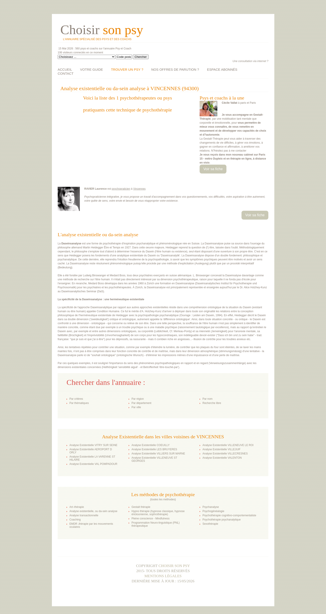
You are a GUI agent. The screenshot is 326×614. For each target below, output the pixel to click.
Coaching (75, 519)
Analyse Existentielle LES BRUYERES (154, 449)
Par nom (207, 398)
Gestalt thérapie (141, 507)
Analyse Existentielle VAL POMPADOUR (93, 464)
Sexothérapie (210, 523)
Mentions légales (163, 576)
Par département (141, 403)
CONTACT (65, 73)
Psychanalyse (210, 507)
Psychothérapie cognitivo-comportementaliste (229, 515)
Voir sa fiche (213, 169)
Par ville (136, 407)
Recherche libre (211, 403)
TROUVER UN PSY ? (127, 69)
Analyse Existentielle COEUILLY (151, 445)
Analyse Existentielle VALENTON (222, 457)
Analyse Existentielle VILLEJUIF (221, 449)
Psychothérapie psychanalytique (221, 519)
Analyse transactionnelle (83, 515)
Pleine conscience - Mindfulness (150, 518)
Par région (138, 398)
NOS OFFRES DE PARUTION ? (175, 69)
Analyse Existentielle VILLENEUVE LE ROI (227, 445)
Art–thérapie (76, 507)
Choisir (101, 29)
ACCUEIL (65, 69)
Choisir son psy (174, 566)
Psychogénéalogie (213, 511)
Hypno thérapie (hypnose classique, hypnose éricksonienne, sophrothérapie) (158, 513)
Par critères (76, 398)
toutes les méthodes (163, 499)
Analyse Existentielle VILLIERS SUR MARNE (158, 453)
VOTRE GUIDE (91, 69)
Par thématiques (79, 403)
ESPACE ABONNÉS (222, 69)
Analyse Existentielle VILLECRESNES (225, 453)
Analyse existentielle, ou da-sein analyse (93, 511)
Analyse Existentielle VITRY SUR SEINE (93, 445)
